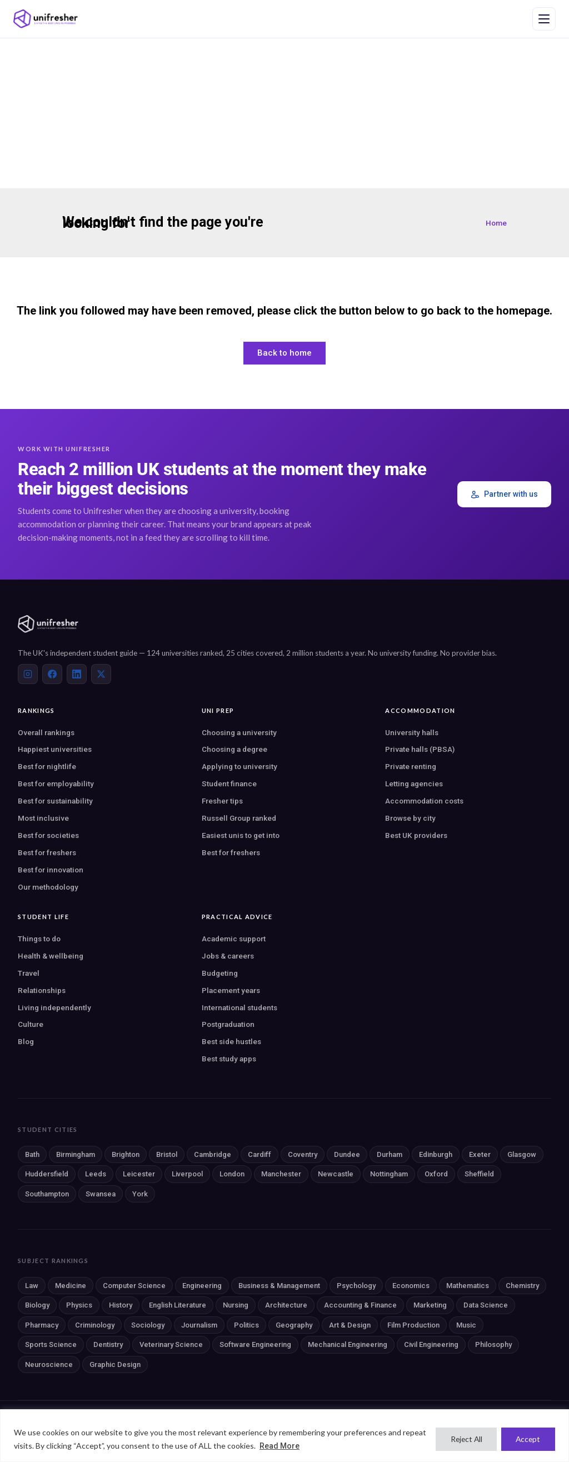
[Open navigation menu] (544, 19)
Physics (79, 1305)
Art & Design (350, 1325)
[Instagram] (28, 674)
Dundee (347, 1154)
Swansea (101, 1194)
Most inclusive (43, 818)
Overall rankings (46, 732)
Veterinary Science (171, 1344)
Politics (246, 1325)
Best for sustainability (55, 800)
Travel (28, 973)
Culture (30, 1024)
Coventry (302, 1154)
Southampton (47, 1194)
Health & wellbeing (50, 955)
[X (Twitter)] (101, 674)
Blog (26, 1041)
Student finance (229, 783)
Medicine (70, 1285)
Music (466, 1325)
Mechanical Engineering (347, 1344)
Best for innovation (50, 869)
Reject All (461, 1439)
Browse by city (410, 818)
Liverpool (187, 1174)
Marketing (430, 1305)
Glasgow (521, 1154)
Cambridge (212, 1154)
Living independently (54, 1007)
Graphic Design (115, 1364)
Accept (527, 1439)
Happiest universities (55, 749)
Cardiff (259, 1154)
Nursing (235, 1305)
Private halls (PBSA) (420, 749)
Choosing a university (239, 732)
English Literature (177, 1305)
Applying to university (239, 766)
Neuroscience (49, 1364)
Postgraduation (228, 1024)
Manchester (281, 1174)
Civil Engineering (431, 1344)
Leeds (95, 1174)
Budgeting (220, 973)
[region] (284, 1435)
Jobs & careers (228, 955)
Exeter (480, 1154)
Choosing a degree (234, 749)
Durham (389, 1154)
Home (496, 222)
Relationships (42, 990)
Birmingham (75, 1154)
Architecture (286, 1305)
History (120, 1305)
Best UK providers (416, 835)
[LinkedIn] (77, 674)
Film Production (413, 1325)
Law (31, 1285)
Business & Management (279, 1285)
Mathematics (467, 1285)
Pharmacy (41, 1325)
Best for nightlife (47, 766)
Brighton (125, 1154)
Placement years (231, 990)
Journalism (199, 1325)
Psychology (356, 1285)
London (231, 1174)
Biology (37, 1305)
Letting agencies (414, 783)
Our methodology (48, 886)
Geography (294, 1325)
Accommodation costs (424, 800)
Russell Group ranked (239, 818)
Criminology (94, 1325)
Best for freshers (47, 852)
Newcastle (335, 1174)
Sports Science (51, 1344)
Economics (411, 1285)
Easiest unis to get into (240, 835)
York (140, 1194)
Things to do (39, 938)
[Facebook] (52, 674)
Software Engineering (255, 1344)
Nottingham (389, 1174)
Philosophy (493, 1344)
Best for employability (56, 783)
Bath (32, 1154)
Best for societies (48, 835)
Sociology (147, 1325)
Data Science (485, 1305)
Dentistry (108, 1344)
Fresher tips (222, 800)
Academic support (234, 938)
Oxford (436, 1174)
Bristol (166, 1154)
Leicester (139, 1174)
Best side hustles (231, 1041)
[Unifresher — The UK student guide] (45, 18)
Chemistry (522, 1285)
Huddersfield (46, 1174)
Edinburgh (435, 1154)
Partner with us (504, 494)
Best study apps (229, 1058)
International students (239, 1007)
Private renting (410, 766)
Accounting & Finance (360, 1305)
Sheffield (479, 1174)
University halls (411, 732)
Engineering (202, 1285)
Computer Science (134, 1285)
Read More (304, 1445)
